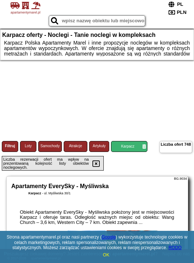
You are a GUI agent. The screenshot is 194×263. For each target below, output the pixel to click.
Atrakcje (75, 146)
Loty (28, 146)
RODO (175, 247)
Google (109, 237)
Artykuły (99, 146)
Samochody (50, 146)
